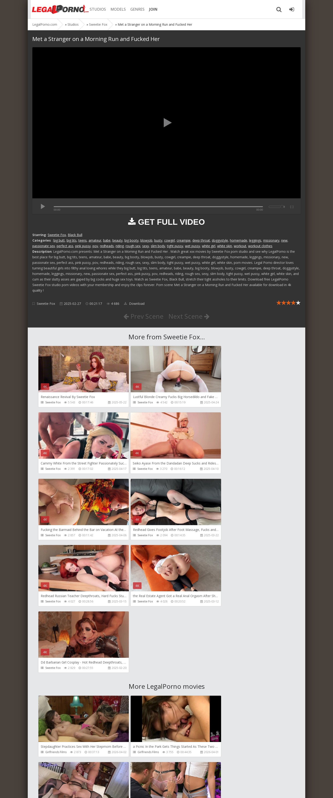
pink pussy (83, 246)
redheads (107, 246)
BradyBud (52, 753)
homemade (238, 240)
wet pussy (192, 246)
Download (134, 303)
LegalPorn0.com (66, 790)
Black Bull (75, 235)
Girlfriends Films (56, 620)
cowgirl (169, 240)
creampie (184, 240)
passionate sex (43, 246)
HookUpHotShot (56, 686)
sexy (145, 246)
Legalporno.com (58, 9)
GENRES (136, 9)
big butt (59, 240)
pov (95, 246)
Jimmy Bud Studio (228, 753)
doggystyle (220, 240)
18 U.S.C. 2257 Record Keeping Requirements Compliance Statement (179, 790)
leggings (255, 240)
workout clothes (260, 246)
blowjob (146, 240)
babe (107, 240)
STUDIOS (96, 9)
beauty (117, 240)
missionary (271, 240)
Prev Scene (143, 316)
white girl (208, 246)
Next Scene (189, 316)
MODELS (116, 9)
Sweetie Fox (57, 235)
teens (82, 240)
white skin (224, 246)
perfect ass (65, 246)
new (284, 240)
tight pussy (175, 246)
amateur (95, 240)
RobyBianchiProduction (232, 620)
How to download (98, 776)
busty (158, 240)
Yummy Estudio (141, 686)
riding (120, 246)
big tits (72, 240)
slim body (158, 246)
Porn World (138, 753)
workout (240, 246)
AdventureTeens (228, 686)
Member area (65, 776)
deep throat (201, 240)
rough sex (133, 246)
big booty (131, 240)
